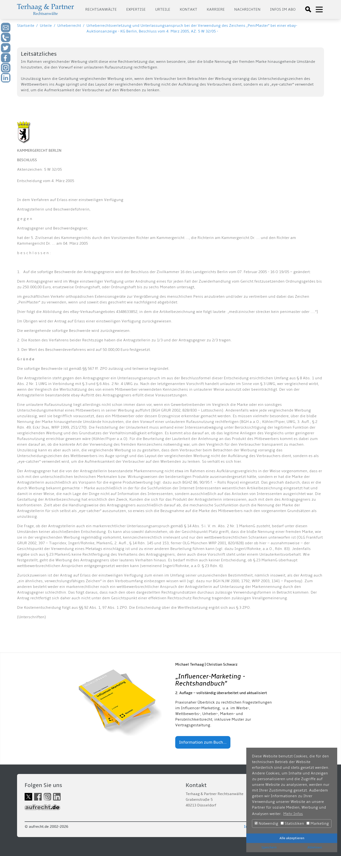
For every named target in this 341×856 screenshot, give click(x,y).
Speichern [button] (269, 847)
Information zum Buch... (203, 742)
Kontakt (188, 9)
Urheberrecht (69, 25)
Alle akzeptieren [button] (291, 838)
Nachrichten (247, 9)
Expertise (136, 9)
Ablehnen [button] (314, 847)
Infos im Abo (283, 9)
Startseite (25, 25)
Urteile (162, 9)
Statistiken (292, 823)
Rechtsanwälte (101, 9)
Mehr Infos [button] (293, 813)
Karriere (216, 9)
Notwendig (266, 823)
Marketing (317, 823)
